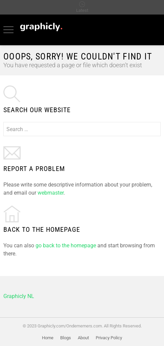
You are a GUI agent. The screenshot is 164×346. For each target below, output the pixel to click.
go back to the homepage (66, 245)
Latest (82, 10)
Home (47, 337)
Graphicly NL (18, 296)
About (83, 337)
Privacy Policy (109, 337)
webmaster (51, 193)
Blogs (65, 337)
